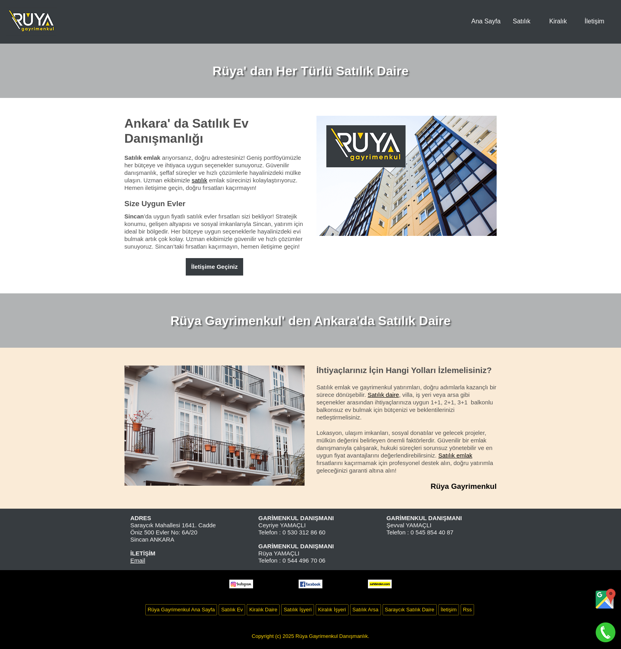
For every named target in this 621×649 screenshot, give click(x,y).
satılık (199, 180)
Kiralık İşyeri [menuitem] (332, 610)
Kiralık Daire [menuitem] (263, 610)
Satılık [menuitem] (521, 21)
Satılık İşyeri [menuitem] (298, 610)
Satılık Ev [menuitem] (232, 610)
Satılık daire (383, 394)
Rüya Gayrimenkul (464, 486)
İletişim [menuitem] (594, 21)
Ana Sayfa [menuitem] (486, 21)
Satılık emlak (455, 455)
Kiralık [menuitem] (558, 21)
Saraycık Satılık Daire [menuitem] (409, 610)
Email (137, 560)
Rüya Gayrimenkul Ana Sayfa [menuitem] (181, 610)
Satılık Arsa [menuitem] (365, 610)
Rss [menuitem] (467, 610)
